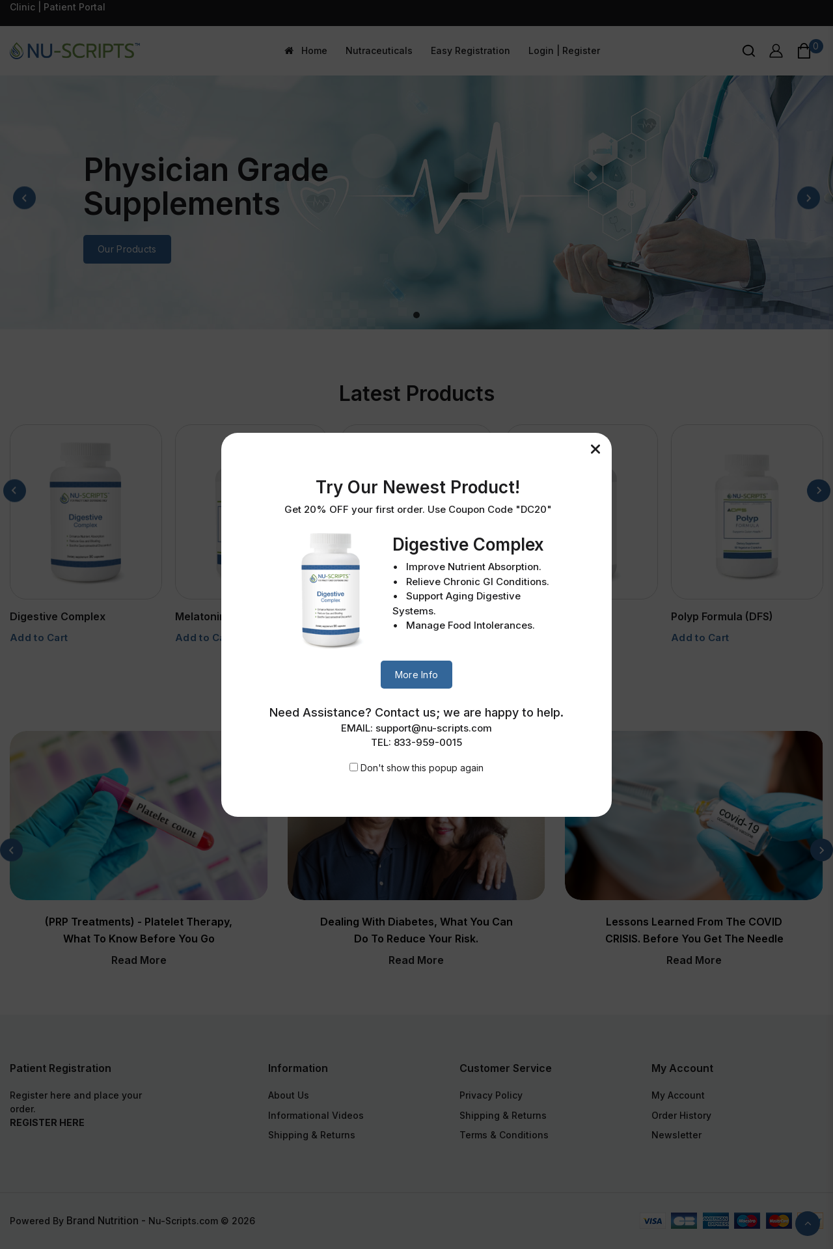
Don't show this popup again (422, 767)
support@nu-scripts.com (434, 728)
